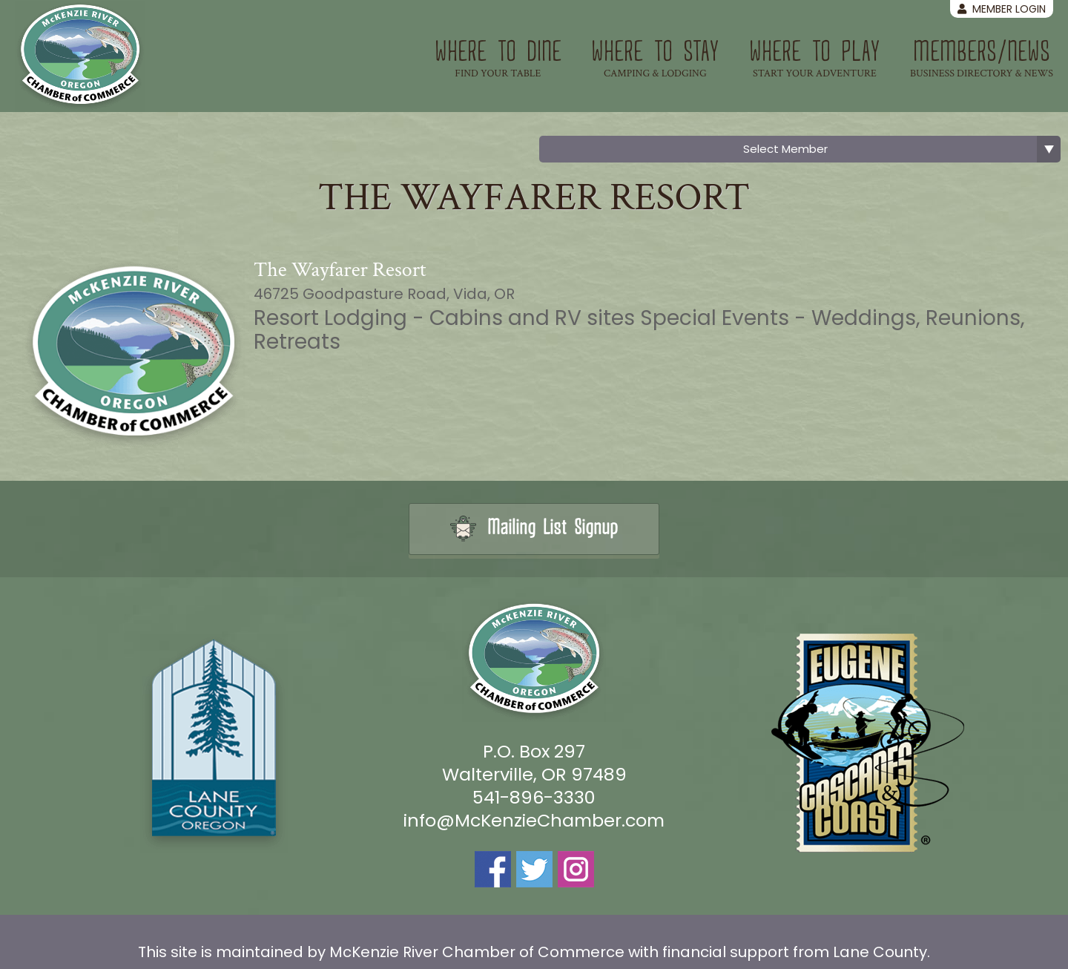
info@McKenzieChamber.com (534, 820)
